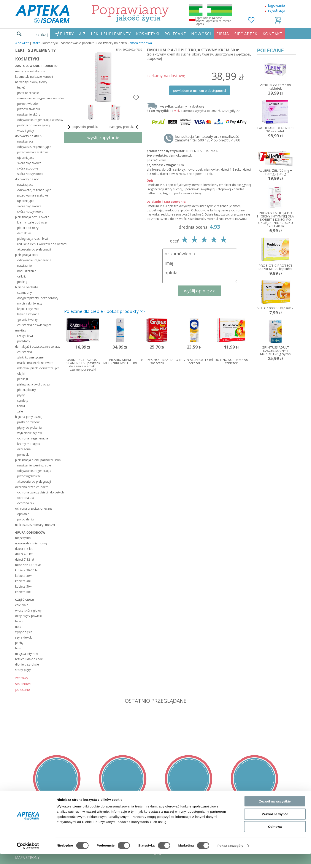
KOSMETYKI (147, 33)
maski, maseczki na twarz (35, 363)
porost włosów (27, 103)
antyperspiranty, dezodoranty (37, 298)
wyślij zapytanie (103, 137)
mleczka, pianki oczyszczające (38, 368)
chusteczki (24, 352)
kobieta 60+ (23, 592)
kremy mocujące (29, 444)
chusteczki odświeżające (34, 325)
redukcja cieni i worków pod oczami (39, 244)
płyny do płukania (29, 427)
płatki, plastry (26, 390)
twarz (19, 621)
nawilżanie (24, 265)
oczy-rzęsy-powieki (28, 616)
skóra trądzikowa (29, 163)
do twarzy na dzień (28, 136)
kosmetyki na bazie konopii (34, 77)
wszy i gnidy (25, 130)
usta (18, 627)
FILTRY (67, 33)
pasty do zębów (28, 422)
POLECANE (175, 33)
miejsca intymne (26, 654)
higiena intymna (28, 314)
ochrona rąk (25, 503)
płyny (21, 395)
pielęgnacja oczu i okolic (32, 217)
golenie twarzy (27, 319)
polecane (22, 689)
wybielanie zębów (29, 433)
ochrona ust (25, 498)
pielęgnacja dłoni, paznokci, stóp (38, 460)
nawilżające (25, 141)
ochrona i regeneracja (32, 438)
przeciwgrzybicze (29, 476)
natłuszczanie (26, 271)
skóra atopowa (141, 43)
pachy (19, 643)
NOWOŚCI (201, 33)
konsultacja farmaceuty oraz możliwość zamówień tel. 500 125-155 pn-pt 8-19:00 (207, 138)
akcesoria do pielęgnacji (34, 249)
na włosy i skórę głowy (31, 82)
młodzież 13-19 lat (28, 565)
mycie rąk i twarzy (29, 303)
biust (18, 648)
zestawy (21, 677)
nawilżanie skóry (28, 114)
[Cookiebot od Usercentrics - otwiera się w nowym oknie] (28, 855)
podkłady (23, 341)
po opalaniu (25, 519)
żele (20, 411)
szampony (24, 292)
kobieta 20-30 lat (27, 570)
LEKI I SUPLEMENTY (111, 33)
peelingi (22, 379)
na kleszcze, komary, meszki (35, 525)
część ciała (24, 600)
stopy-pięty (23, 670)
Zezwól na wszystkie (275, 811)
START (36, 43)
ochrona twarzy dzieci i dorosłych (39, 492)
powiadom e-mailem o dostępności (199, 90)
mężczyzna (23, 538)
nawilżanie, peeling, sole (34, 465)
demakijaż (24, 233)
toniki (21, 406)
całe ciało (22, 605)
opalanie (23, 514)
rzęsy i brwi (25, 336)
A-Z (82, 33)
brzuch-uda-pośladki (29, 659)
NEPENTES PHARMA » (202, 151)
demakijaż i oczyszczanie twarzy (37, 346)
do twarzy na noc (27, 179)
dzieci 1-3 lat (24, 549)
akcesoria (24, 449)
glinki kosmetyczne (30, 357)
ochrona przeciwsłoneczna (33, 508)
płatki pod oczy (27, 228)
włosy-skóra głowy (28, 610)
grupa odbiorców (30, 532)
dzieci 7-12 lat (24, 559)
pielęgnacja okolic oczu (33, 384)
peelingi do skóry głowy (33, 125)
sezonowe (23, 683)
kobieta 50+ (23, 586)
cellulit (21, 276)
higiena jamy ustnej (28, 417)
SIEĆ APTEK (245, 33)
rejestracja (276, 10)
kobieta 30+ (23, 576)
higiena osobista (26, 287)
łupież (21, 87)
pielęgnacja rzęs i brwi (32, 238)
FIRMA (222, 33)
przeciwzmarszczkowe (33, 152)
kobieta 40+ (23, 581)
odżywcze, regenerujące (34, 147)
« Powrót (22, 43)
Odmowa (275, 836)
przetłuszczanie (28, 93)
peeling (22, 282)
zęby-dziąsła (23, 632)
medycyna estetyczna (30, 71)
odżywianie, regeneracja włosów (39, 120)
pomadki (23, 454)
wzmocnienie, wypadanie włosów (39, 98)
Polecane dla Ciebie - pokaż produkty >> (104, 311)
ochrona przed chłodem (32, 487)
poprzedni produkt (82, 127)
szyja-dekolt (23, 637)
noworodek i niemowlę (31, 543)
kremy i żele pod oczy (32, 222)
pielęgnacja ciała (26, 255)
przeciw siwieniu (28, 109)
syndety (22, 400)
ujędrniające (25, 157)
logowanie (276, 5)
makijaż (20, 330)
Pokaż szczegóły (230, 855)
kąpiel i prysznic (28, 309)
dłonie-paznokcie (27, 664)
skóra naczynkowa (30, 174)
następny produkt (124, 127)
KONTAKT (272, 33)
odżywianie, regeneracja (34, 260)
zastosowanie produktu (36, 66)
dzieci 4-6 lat (24, 554)
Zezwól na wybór (275, 824)
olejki (21, 373)
